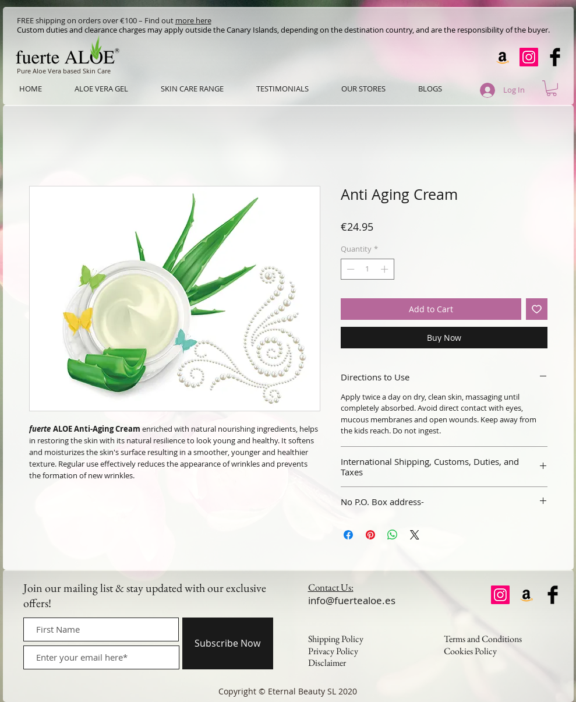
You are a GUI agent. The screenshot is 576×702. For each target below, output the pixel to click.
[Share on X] (415, 535)
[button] (551, 88)
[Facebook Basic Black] (555, 57)
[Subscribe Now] (227, 643)
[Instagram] (529, 57)
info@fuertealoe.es (351, 600)
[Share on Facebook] (348, 535)
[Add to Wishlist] (536, 309)
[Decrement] (349, 269)
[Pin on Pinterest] (370, 535)
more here (193, 20)
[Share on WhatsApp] (393, 535)
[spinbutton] (367, 269)
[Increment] (386, 269)
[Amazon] (502, 57)
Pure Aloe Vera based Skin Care (64, 70)
